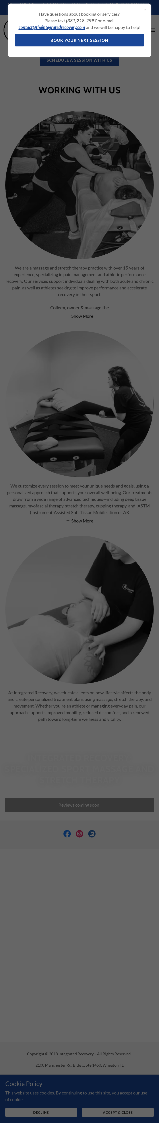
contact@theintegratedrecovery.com (52, 27)
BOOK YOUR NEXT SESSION (79, 40)
